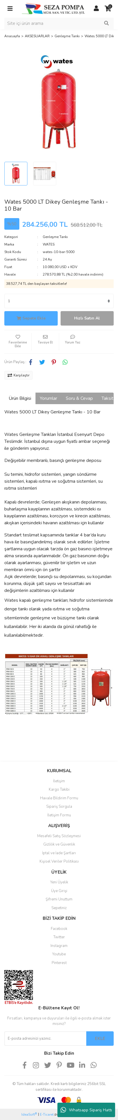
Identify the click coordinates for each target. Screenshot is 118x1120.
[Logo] (53, 8)
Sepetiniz (59, 908)
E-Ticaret (47, 1114)
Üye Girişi (59, 891)
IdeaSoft (29, 1114)
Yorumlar (48, 398)
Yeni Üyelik (59, 882)
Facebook (59, 928)
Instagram (59, 945)
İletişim (59, 781)
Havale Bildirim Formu (59, 798)
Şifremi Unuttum (59, 899)
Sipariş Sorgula (59, 806)
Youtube (59, 954)
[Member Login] (96, 8)
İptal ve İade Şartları (59, 853)
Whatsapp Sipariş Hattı (86, 1110)
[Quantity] (59, 301)
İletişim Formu (59, 815)
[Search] (59, 23)
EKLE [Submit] (100, 1038)
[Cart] (108, 8)
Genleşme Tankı (55, 237)
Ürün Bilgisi (20, 398)
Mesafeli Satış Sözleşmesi (59, 836)
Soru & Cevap (79, 398)
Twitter (59, 937)
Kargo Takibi (59, 789)
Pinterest (59, 962)
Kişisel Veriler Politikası (59, 861)
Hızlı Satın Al (87, 318)
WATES (49, 244)
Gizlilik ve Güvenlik (59, 844)
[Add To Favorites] (17, 341)
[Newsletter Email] (45, 1038)
